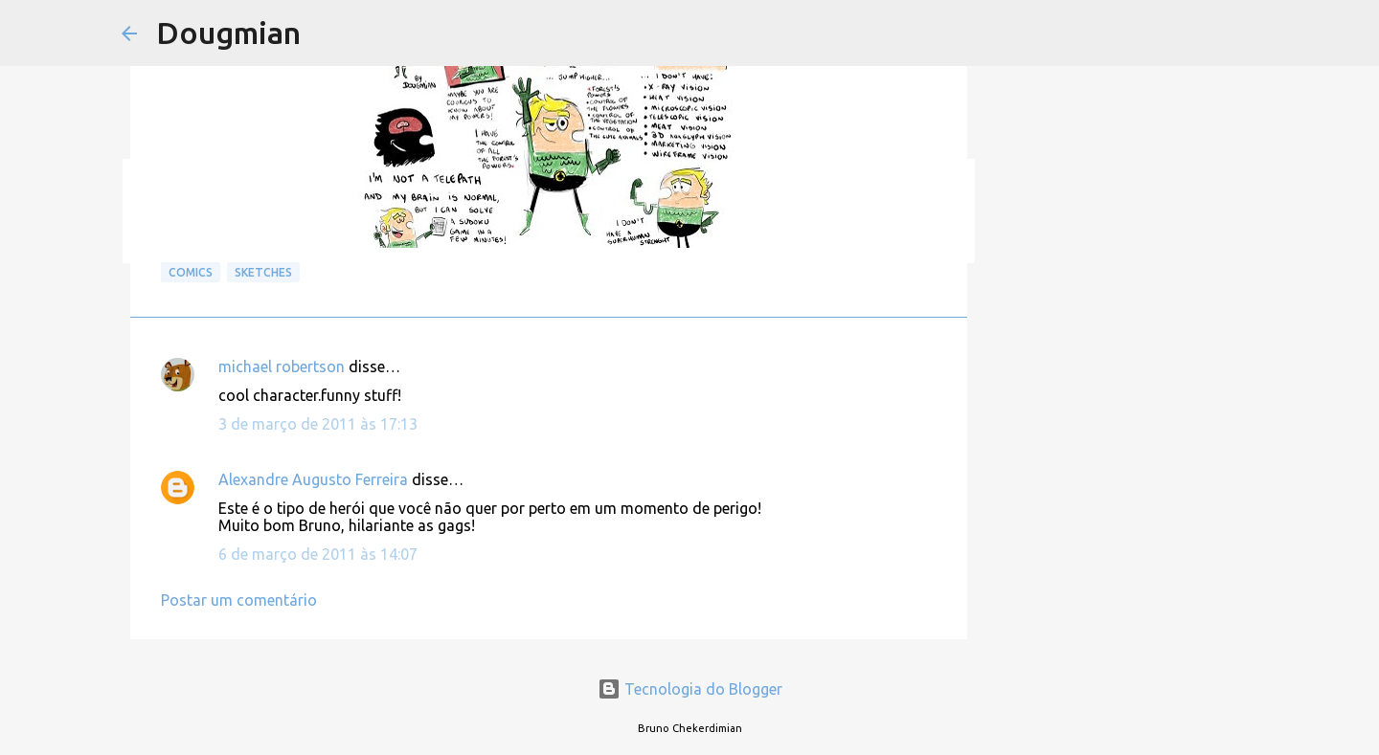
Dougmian (228, 32)
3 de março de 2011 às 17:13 (318, 424)
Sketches (263, 272)
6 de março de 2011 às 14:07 (318, 554)
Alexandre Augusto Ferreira (313, 479)
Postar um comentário (239, 600)
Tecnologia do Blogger (690, 689)
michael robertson (281, 366)
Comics (191, 272)
